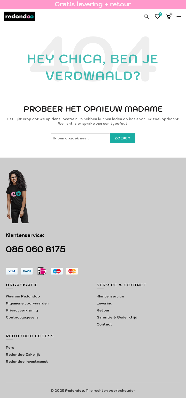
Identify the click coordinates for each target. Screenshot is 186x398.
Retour (103, 310)
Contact (104, 324)
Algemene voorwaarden (27, 303)
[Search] (146, 16)
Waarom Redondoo (23, 296)
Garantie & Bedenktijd (117, 317)
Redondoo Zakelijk (23, 354)
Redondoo (74, 390)
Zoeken (122, 138)
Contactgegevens (22, 317)
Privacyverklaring (22, 310)
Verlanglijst (160, 14)
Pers (10, 347)
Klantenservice (110, 296)
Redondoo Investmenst (27, 361)
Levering (104, 303)
